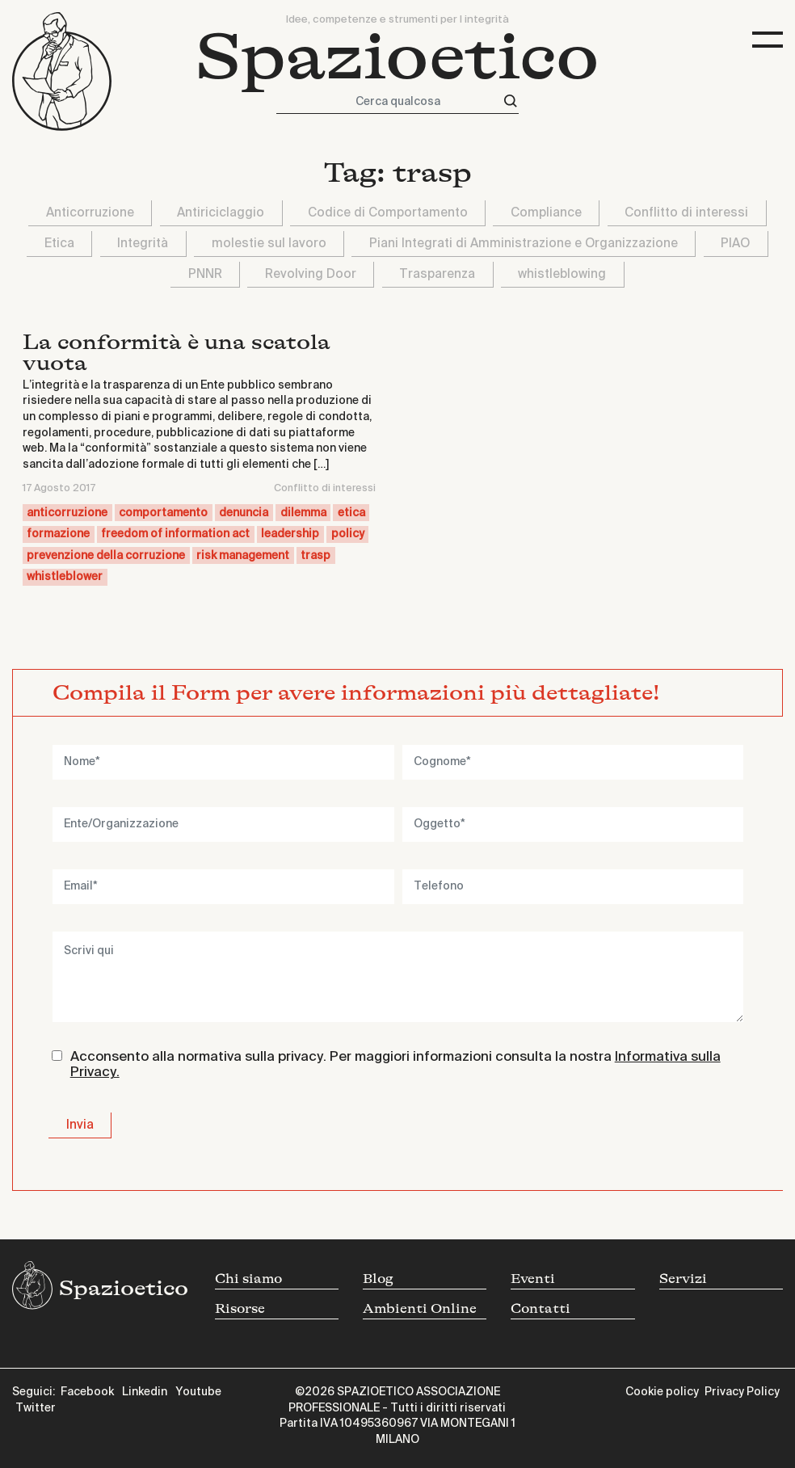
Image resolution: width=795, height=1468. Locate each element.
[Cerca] (511, 101)
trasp (315, 556)
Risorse (240, 1309)
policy (347, 534)
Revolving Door (310, 274)
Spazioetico (397, 57)
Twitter (35, 1408)
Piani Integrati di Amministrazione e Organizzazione (523, 244)
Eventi (533, 1279)
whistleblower (65, 577)
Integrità (142, 244)
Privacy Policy (742, 1392)
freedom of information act (175, 534)
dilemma (303, 513)
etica (351, 513)
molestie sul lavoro (269, 244)
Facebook (87, 1392)
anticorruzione (67, 513)
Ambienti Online (420, 1309)
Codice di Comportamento (388, 213)
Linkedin (144, 1392)
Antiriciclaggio (220, 213)
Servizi (683, 1279)
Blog (378, 1279)
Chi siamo (248, 1279)
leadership (290, 534)
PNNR (205, 274)
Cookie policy (662, 1392)
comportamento (163, 513)
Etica (59, 244)
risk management (242, 556)
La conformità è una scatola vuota (176, 352)
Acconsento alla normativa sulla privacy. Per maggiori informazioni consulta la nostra (395, 1065)
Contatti (540, 1309)
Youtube (198, 1392)
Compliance (546, 213)
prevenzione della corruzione (106, 556)
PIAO (735, 244)
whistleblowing (562, 274)
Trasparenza (437, 274)
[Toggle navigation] (767, 40)
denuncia (243, 513)
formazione (58, 534)
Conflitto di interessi (686, 213)
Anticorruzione (90, 213)
